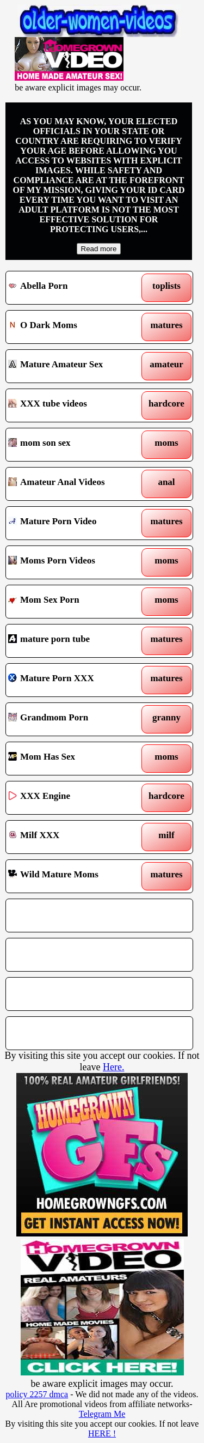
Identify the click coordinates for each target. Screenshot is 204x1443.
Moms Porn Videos (75, 562)
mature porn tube (75, 641)
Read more (99, 249)
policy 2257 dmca (37, 1394)
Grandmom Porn (75, 719)
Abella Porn (75, 288)
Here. (113, 1067)
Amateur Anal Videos (75, 484)
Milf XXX (75, 837)
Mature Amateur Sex (75, 366)
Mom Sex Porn (75, 601)
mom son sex (75, 445)
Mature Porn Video (75, 523)
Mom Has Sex (75, 758)
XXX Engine (75, 798)
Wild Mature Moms (75, 876)
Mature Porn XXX (75, 680)
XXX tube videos (75, 405)
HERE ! (102, 1433)
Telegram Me (102, 1413)
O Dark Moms (75, 327)
